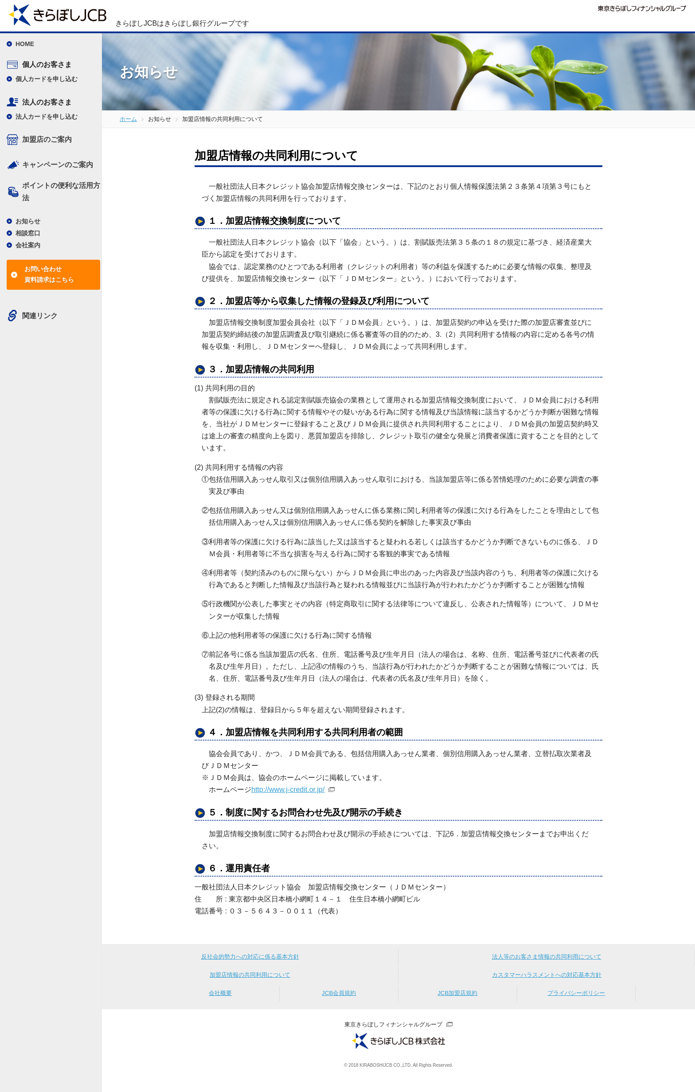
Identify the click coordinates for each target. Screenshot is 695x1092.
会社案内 (28, 245)
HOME (25, 43)
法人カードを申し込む (47, 116)
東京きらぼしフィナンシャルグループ (393, 1033)
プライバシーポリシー (576, 1001)
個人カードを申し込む (47, 78)
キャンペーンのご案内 (57, 164)
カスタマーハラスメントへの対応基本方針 (547, 980)
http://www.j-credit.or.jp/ (287, 789)
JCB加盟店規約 (457, 1001)
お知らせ (28, 221)
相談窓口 (28, 233)
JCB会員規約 (339, 1001)
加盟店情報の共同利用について (250, 980)
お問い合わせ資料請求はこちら (49, 274)
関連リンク (40, 316)
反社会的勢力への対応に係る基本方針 (250, 959)
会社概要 (220, 1001)
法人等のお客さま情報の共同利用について (546, 959)
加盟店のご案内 (47, 139)
